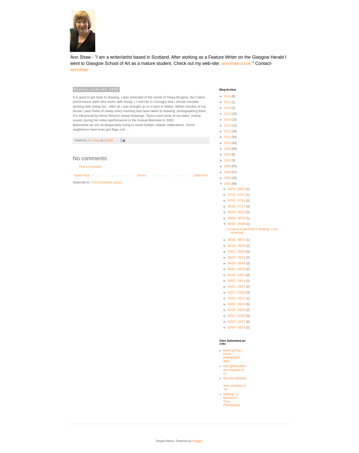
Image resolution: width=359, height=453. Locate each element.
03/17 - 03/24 (237, 292)
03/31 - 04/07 (237, 286)
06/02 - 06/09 (237, 224)
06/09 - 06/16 (237, 218)
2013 (228, 125)
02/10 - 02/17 (237, 321)
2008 (228, 154)
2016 (228, 108)
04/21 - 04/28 (237, 269)
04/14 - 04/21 (237, 275)
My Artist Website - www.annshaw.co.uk (234, 384)
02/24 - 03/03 (237, 310)
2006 (228, 166)
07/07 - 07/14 (237, 200)
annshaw (79, 69)
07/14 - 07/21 (237, 194)
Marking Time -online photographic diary (233, 356)
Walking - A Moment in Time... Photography (231, 400)
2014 (228, 119)
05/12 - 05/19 (237, 251)
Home (142, 175)
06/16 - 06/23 (237, 212)
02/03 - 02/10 (237, 327)
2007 (228, 160)
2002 (228, 183)
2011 (228, 137)
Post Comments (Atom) (106, 182)
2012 (228, 131)
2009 (228, 149)
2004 (228, 178)
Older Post (200, 175)
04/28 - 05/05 (237, 263)
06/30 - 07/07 (237, 206)
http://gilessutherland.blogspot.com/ (234, 369)
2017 (228, 102)
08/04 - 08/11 (237, 189)
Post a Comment (90, 166)
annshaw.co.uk (236, 63)
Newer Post (82, 175)
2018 (228, 96)
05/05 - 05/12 (237, 257)
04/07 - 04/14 (237, 281)
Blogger (197, 441)
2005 (228, 172)
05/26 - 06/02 (237, 240)
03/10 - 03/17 (237, 298)
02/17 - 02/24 (237, 315)
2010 (228, 143)
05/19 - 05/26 (237, 246)
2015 (228, 114)
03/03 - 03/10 (237, 304)
